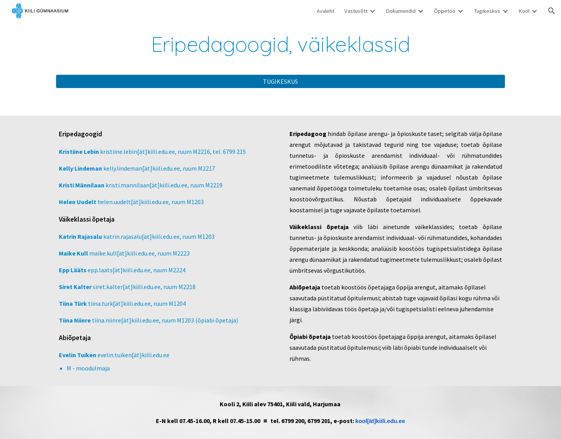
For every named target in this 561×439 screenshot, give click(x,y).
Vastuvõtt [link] (355, 10)
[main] (280, 44)
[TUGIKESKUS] (280, 81)
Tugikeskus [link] (487, 10)
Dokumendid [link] (401, 10)
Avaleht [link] (325, 10)
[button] (551, 11)
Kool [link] (524, 10)
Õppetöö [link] (444, 10)
